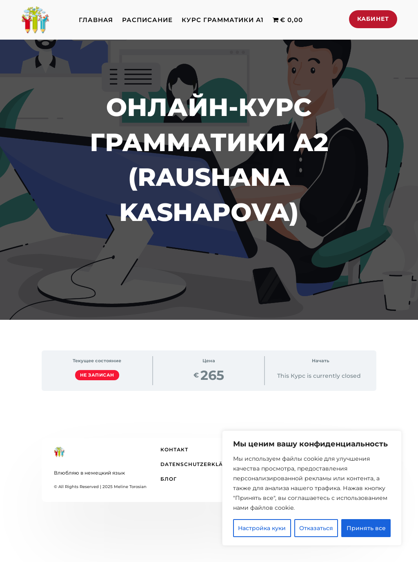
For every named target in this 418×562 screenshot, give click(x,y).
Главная (96, 20)
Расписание (147, 20)
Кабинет (373, 18)
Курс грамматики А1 (223, 20)
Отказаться (316, 528)
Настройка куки (262, 528)
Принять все (366, 528)
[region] (312, 488)
